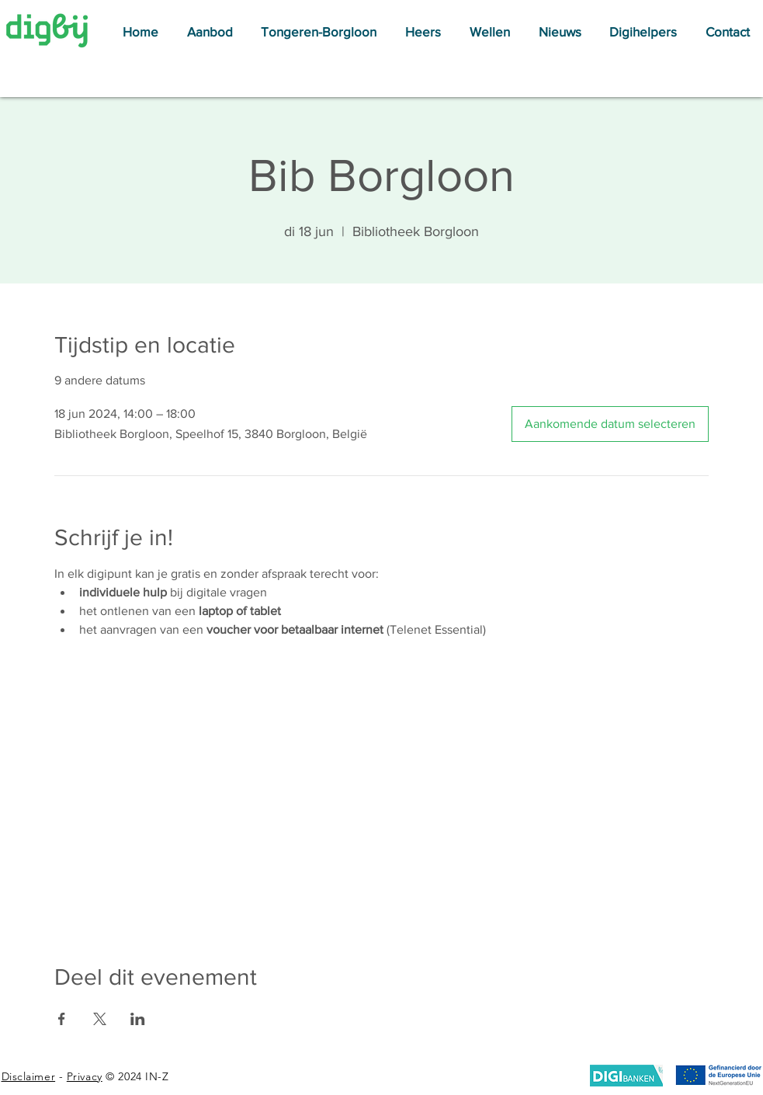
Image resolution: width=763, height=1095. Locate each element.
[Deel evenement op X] (99, 1019)
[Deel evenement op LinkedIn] (137, 1019)
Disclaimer (29, 1076)
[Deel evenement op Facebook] (61, 1019)
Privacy (84, 1076)
